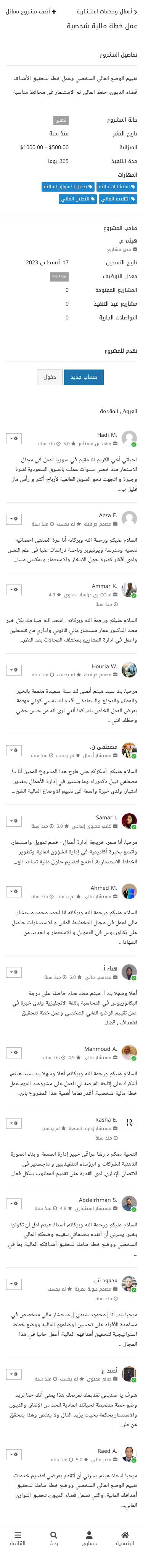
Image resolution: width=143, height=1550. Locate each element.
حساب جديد (84, 377)
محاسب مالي (98, 977)
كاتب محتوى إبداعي (91, 826)
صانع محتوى (99, 1379)
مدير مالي (101, 1460)
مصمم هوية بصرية (93, 1289)
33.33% (59, 276)
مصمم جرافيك (97, 524)
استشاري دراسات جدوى (87, 595)
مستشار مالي (97, 896)
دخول (49, 377)
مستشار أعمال (97, 755)
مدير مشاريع (119, 249)
